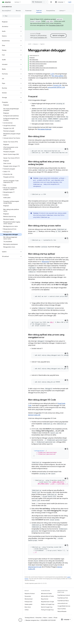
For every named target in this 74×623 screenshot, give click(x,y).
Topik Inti (42, 44)
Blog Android (44, 599)
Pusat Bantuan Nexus (63, 600)
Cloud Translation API (40, 37)
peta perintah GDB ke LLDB (56, 87)
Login (69, 2)
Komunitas (38, 617)
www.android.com (63, 603)
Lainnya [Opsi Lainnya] (61, 10)
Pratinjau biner (28, 601)
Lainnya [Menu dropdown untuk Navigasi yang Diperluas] (17, 2)
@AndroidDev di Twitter (47, 596)
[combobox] (39, 2)
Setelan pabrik (28, 604)
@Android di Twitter (46, 593)
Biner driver (28, 607)
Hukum (45, 617)
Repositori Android (30, 593)
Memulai (18, 10)
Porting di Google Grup (47, 609)
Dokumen (35, 44)
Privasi (55, 617)
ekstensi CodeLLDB (34, 415)
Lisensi (50, 617)
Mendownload (28, 599)
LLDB (52, 74)
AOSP (29, 44)
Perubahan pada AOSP (56, 25)
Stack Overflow (62, 608)
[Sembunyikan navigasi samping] (20, 620)
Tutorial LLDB (57, 85)
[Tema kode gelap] (65, 149)
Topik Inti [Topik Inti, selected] (39, 10)
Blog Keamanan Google (47, 601)
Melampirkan (45, 262)
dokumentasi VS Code (34, 567)
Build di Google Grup (46, 607)
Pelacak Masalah (62, 611)
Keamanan (28, 10)
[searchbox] (11, 16)
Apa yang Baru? (6, 10)
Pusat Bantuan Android (64, 595)
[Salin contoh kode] (67, 149)
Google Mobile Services (64, 606)
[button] (10, 26)
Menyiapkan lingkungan (44, 129)
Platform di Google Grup (47, 604)
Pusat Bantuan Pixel (63, 598)
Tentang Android (29, 617)
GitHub (26, 609)
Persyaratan (28, 596)
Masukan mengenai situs (32, 620)
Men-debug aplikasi (57, 76)
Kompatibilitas (50, 10)
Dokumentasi (7, 6)
